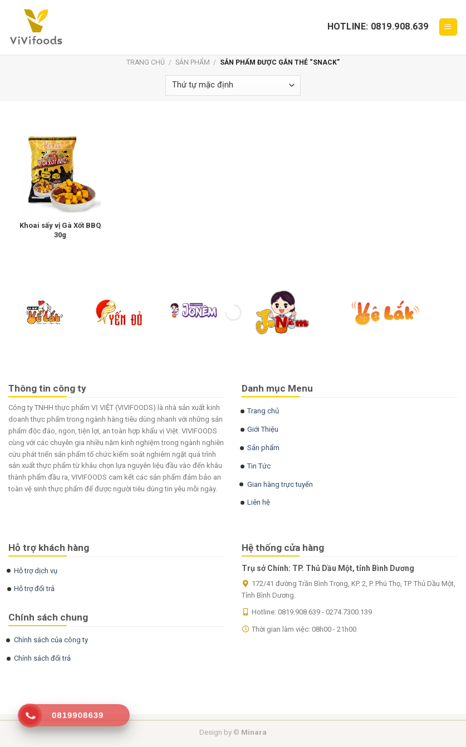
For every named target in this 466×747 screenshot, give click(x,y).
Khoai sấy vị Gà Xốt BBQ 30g (60, 230)
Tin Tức (259, 466)
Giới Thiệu (262, 429)
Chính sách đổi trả (42, 658)
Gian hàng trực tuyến (280, 484)
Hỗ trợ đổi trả (34, 588)
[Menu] (448, 27)
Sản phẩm (192, 62)
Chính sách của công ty (51, 640)
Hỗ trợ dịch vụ (35, 571)
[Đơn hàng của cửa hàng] (233, 85)
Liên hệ (258, 502)
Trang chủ (145, 62)
